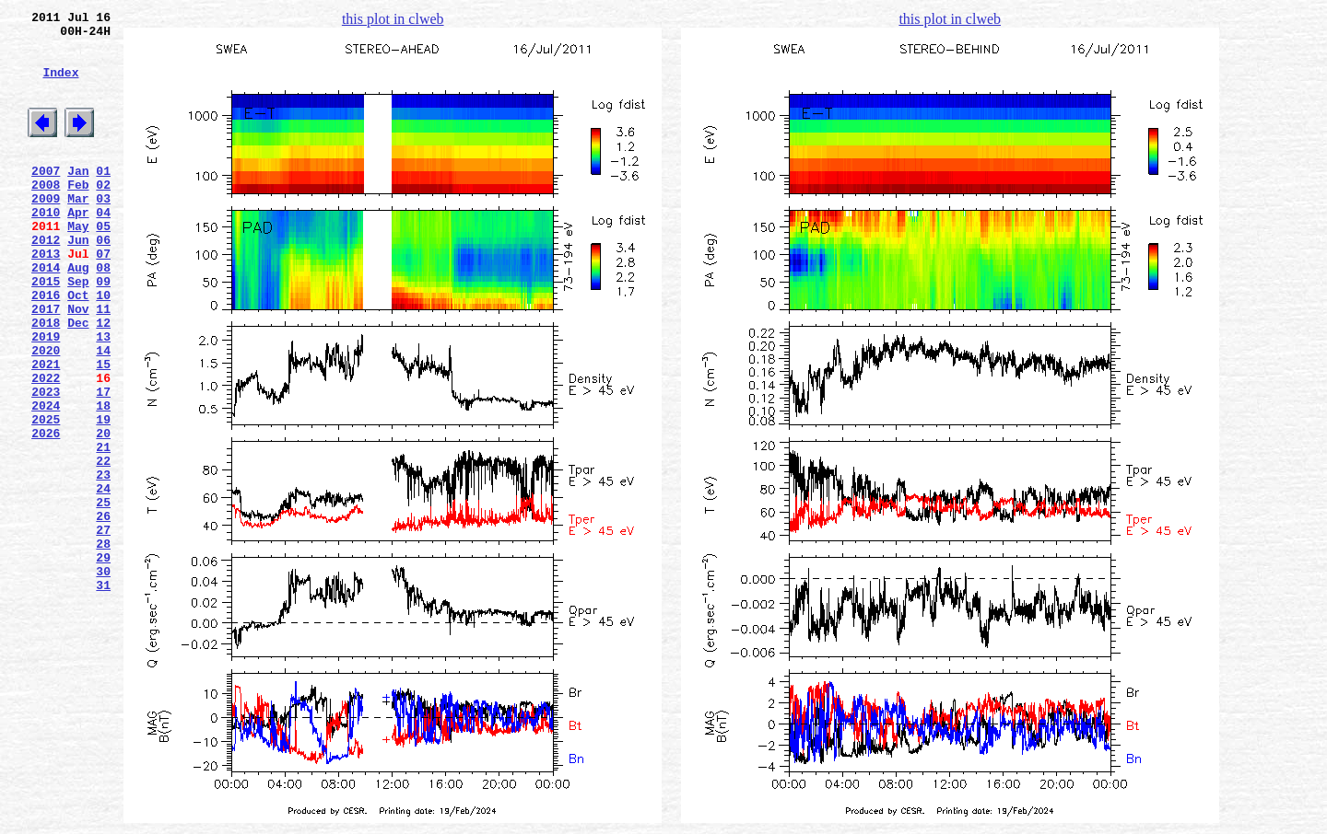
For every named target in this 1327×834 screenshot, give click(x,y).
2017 (45, 363)
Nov (77, 363)
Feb (77, 214)
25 (103, 595)
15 (103, 430)
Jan (77, 198)
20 (103, 512)
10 (103, 347)
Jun (77, 280)
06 (103, 280)
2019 (45, 396)
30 (103, 678)
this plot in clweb (393, 19)
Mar (77, 231)
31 (103, 695)
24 (103, 579)
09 (103, 330)
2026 (45, 512)
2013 (45, 297)
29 (103, 662)
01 (103, 198)
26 (103, 612)
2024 (45, 479)
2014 (45, 314)
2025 (45, 496)
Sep (77, 330)
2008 (45, 214)
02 (103, 214)
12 (103, 380)
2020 (45, 413)
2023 (45, 463)
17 (103, 463)
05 (103, 264)
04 (103, 247)
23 (103, 562)
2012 (45, 280)
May (77, 264)
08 (103, 314)
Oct (77, 347)
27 (103, 628)
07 (103, 297)
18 (103, 479)
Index (60, 85)
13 (103, 396)
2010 (45, 247)
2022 (45, 446)
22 (103, 546)
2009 (45, 231)
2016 (45, 347)
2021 (45, 430)
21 (103, 529)
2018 (45, 380)
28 (103, 645)
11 (103, 363)
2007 (45, 198)
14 (103, 413)
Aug (77, 314)
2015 (45, 330)
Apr (77, 247)
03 (103, 231)
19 (103, 496)
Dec (77, 380)
